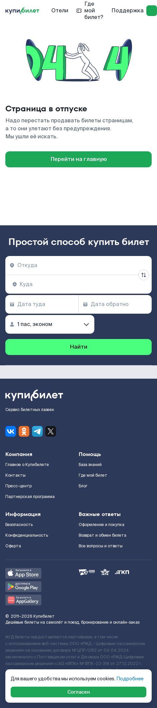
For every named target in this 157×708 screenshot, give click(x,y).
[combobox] (78, 265)
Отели (59, 10)
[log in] (151, 10)
